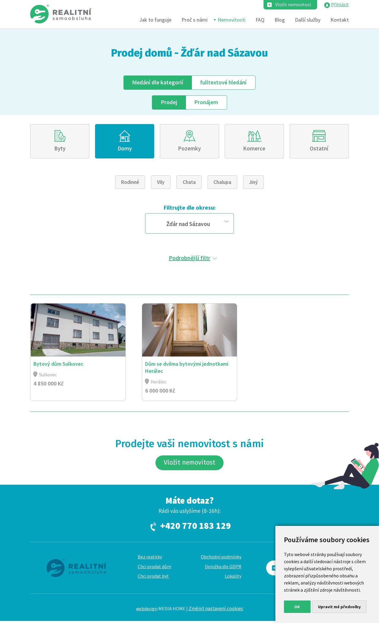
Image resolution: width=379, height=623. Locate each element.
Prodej (168, 102)
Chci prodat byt (153, 578)
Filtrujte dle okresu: (189, 208)
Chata (189, 183)
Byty (60, 149)
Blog (279, 20)
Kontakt (339, 20)
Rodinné (130, 183)
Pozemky (189, 149)
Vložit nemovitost (292, 5)
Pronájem (207, 102)
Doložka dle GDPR (223, 568)
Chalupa (222, 183)
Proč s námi (195, 20)
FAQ (260, 20)
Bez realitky (150, 559)
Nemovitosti (231, 20)
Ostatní (319, 149)
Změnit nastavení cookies (216, 610)
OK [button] (297, 606)
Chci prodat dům (154, 568)
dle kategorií (157, 82)
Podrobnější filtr (189, 258)
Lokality (233, 578)
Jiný (253, 183)
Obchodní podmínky (221, 559)
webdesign (147, 611)
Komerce (254, 149)
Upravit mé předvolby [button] (339, 606)
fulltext (223, 82)
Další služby (307, 20)
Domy (125, 149)
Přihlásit (340, 5)
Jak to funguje (155, 20)
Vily (161, 183)
